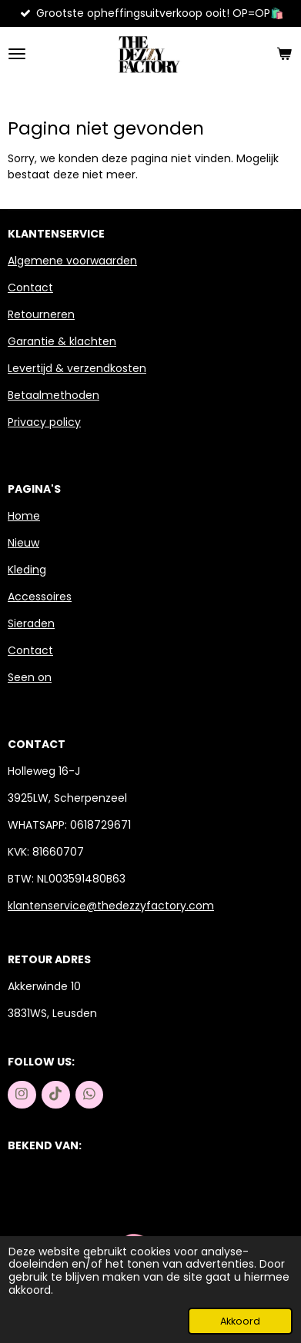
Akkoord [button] (240, 1321)
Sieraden (31, 623)
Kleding (27, 569)
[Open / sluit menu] (17, 54)
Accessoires (40, 596)
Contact (30, 287)
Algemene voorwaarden (72, 260)
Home (24, 516)
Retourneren (41, 314)
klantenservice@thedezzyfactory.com (111, 905)
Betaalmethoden (53, 395)
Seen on (30, 677)
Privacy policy (44, 422)
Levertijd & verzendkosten (77, 368)
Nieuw (23, 542)
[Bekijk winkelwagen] (284, 54)
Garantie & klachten (62, 341)
